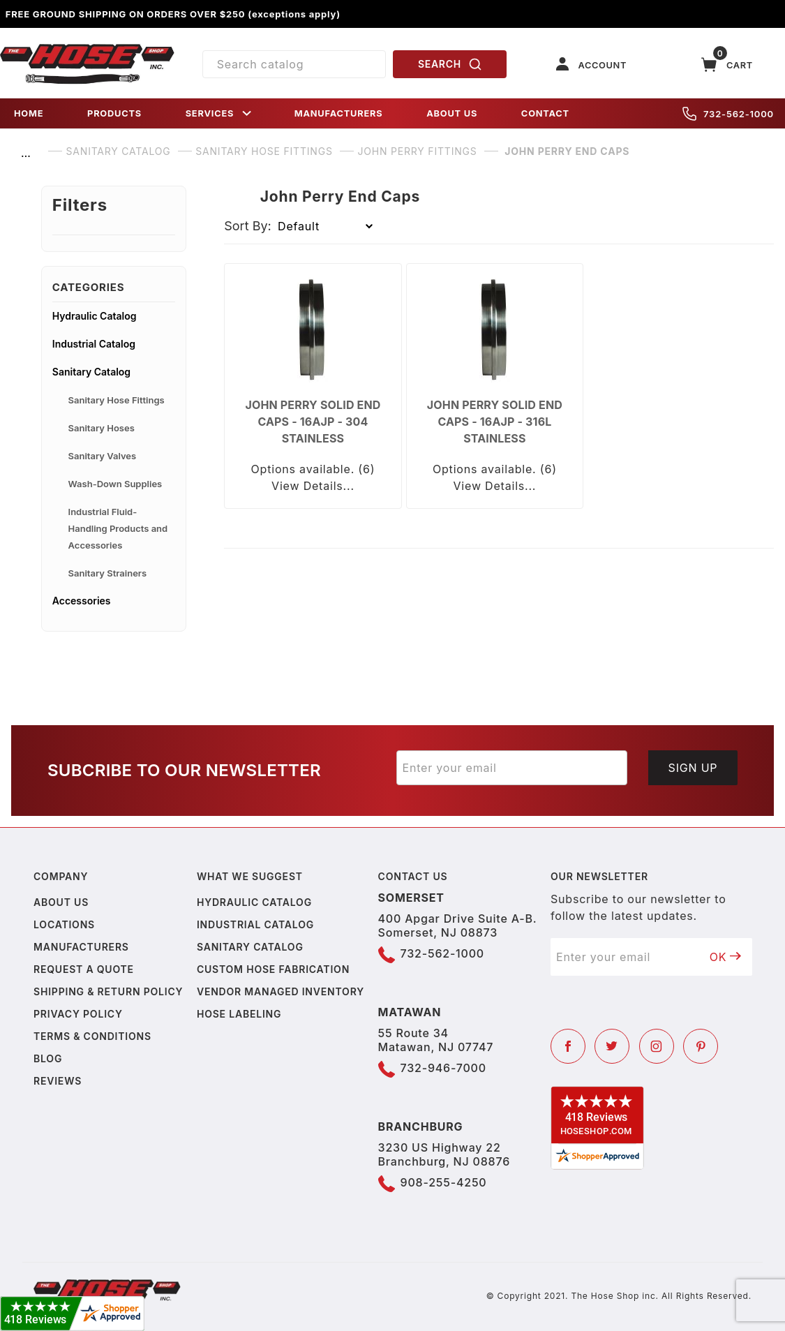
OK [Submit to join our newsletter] (726, 957)
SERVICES (220, 113)
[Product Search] (294, 64)
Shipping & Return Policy (108, 991)
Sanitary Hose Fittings (116, 400)
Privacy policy (78, 1014)
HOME (28, 113)
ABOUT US (451, 113)
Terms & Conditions (92, 1036)
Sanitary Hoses (101, 427)
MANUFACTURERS (338, 113)
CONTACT (545, 113)
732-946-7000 (443, 1068)
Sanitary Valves (102, 455)
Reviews (57, 1081)
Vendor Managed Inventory (280, 991)
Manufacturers (81, 947)
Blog (47, 1058)
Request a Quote (83, 969)
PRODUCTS (114, 113)
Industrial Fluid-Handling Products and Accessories (118, 528)
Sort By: (247, 225)
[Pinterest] (700, 1046)
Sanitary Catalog (91, 372)
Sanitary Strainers (107, 573)
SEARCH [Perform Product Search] (450, 64)
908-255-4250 (444, 1182)
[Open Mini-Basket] (727, 64)
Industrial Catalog (93, 344)
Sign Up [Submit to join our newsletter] (693, 768)
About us (61, 902)
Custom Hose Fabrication (273, 969)
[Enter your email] (512, 767)
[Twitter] (612, 1046)
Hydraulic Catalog (94, 316)
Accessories (81, 601)
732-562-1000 (728, 114)
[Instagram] (656, 1046)
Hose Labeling (239, 1014)
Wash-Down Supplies (115, 483)
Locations (64, 924)
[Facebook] (568, 1046)
